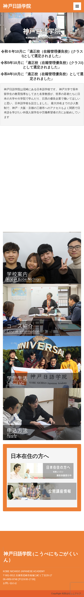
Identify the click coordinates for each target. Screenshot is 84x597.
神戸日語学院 (17, 6)
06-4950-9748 (10, 579)
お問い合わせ (10, 583)
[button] (6, 27)
